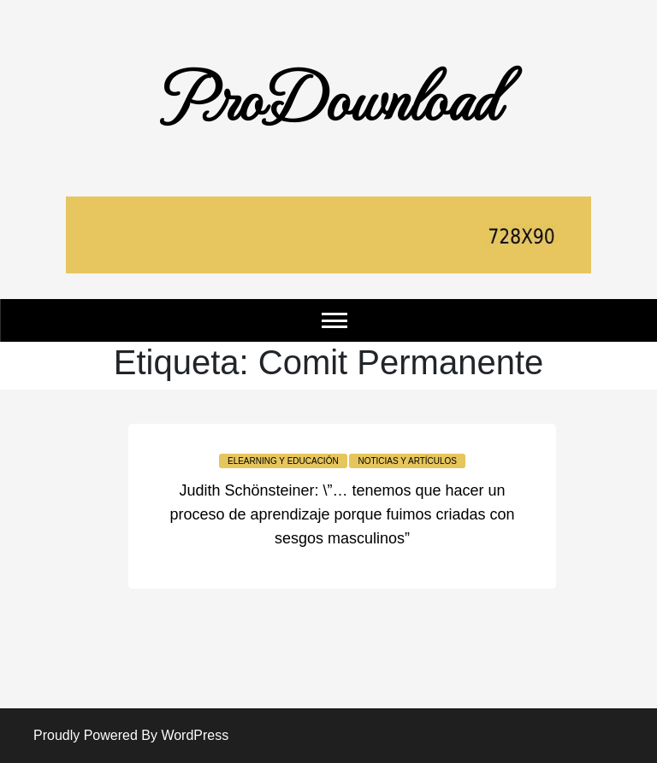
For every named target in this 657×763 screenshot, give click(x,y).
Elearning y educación (283, 461)
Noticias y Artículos (407, 461)
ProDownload (328, 96)
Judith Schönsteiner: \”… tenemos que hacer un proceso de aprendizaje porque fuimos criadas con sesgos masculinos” (341, 514)
